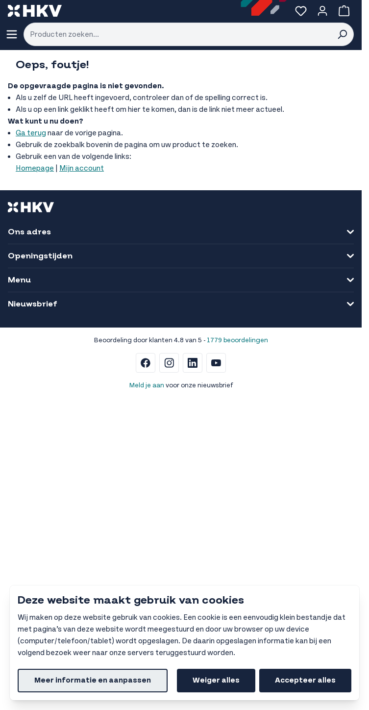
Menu (181, 280)
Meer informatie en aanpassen (92, 680)
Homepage (35, 168)
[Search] (342, 34)
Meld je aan (146, 385)
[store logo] (35, 11)
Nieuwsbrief (181, 304)
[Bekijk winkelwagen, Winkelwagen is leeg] (344, 11)
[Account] (322, 11)
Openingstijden (181, 256)
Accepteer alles (305, 680)
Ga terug (31, 133)
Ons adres (181, 232)
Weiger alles (216, 680)
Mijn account (81, 168)
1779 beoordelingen (237, 340)
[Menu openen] (12, 34)
